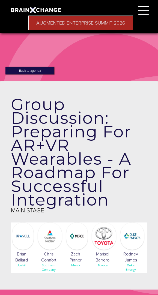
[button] (143, 9)
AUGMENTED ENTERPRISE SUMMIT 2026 (80, 23)
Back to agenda (30, 71)
